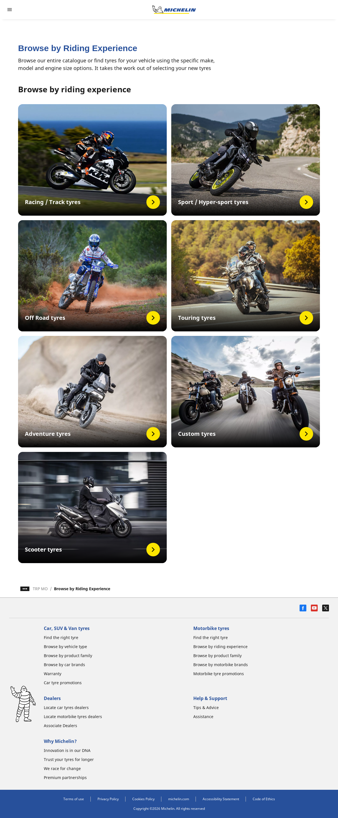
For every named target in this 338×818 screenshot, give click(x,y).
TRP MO (40, 588)
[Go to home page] (174, 10)
